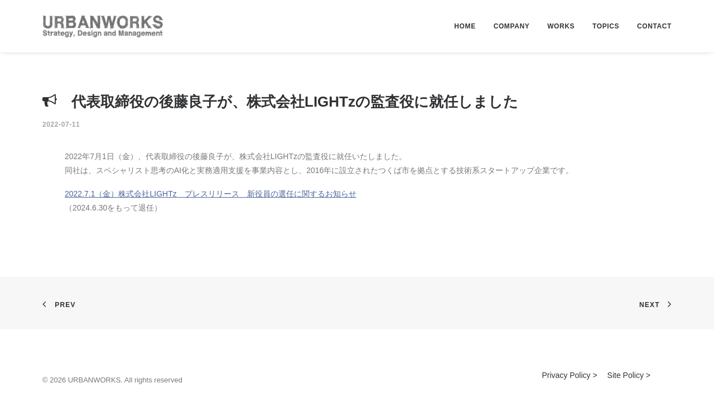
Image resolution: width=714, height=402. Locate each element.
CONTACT (654, 26)
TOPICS (605, 26)
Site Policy (625, 375)
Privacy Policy (566, 375)
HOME (464, 26)
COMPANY (512, 26)
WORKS (561, 26)
